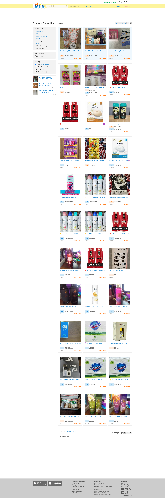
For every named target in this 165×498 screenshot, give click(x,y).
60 (127, 433)
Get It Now (39, 56)
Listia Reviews (98, 485)
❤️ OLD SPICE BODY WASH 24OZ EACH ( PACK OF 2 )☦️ (119, 87)
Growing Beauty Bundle (117, 51)
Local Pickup (40, 69)
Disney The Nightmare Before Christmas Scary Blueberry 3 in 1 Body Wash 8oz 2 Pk (119, 124)
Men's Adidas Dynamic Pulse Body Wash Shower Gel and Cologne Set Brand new (70, 380)
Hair (37, 34)
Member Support (126, 485)
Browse (88, 6)
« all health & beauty (41, 46)
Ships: (38, 64)
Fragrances (39, 31)
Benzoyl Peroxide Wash (116, 270)
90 (130, 433)
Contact (123, 483)
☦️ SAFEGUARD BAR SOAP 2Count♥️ (95, 343)
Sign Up (127, 6)
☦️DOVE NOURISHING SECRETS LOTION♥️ (95, 306)
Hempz (62, 87)
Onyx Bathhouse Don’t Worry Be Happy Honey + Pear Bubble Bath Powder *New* (95, 160)
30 (124, 433)
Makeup (38, 38)
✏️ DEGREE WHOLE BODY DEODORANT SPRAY (70, 197)
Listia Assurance (77, 491)
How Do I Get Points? (110, 2)
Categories (75, 485)
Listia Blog (124, 486)
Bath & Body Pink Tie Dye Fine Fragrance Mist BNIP (119, 306)
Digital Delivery (40, 72)
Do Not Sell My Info (100, 492)
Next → (73, 431)
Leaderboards (76, 489)
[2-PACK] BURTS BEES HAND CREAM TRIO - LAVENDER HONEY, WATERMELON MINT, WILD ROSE (70, 160)
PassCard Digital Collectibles (103, 486)
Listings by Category (78, 486)
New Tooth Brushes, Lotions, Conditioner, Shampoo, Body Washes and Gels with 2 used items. (70, 416)
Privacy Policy (98, 489)
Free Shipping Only (44, 67)
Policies (74, 492)
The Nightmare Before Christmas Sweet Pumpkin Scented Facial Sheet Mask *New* (119, 197)
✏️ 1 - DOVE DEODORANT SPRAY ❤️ (95, 197)
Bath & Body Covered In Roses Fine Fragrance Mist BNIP (70, 270)
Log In (119, 6)
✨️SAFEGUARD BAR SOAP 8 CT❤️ (95, 380)
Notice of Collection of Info (102, 491)
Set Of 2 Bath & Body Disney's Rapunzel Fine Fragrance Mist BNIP (119, 416)
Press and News (99, 483)
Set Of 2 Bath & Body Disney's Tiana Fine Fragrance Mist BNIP (95, 416)
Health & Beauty (40, 29)
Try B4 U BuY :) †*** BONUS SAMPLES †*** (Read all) (95, 87)
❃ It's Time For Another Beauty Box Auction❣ (95, 51)
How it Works (76, 483)
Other (37, 43)
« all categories (39, 48)
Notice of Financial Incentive (102, 494)
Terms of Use (98, 488)
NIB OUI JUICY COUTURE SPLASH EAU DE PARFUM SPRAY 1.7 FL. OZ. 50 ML (70, 343)
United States (44, 64)
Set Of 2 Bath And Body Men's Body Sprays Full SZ (70, 306)
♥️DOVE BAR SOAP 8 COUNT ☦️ (95, 124)
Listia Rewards (76, 488)
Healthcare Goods (41, 36)
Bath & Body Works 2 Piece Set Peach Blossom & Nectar (70, 51)
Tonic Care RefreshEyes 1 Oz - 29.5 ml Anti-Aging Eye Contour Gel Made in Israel (119, 343)
